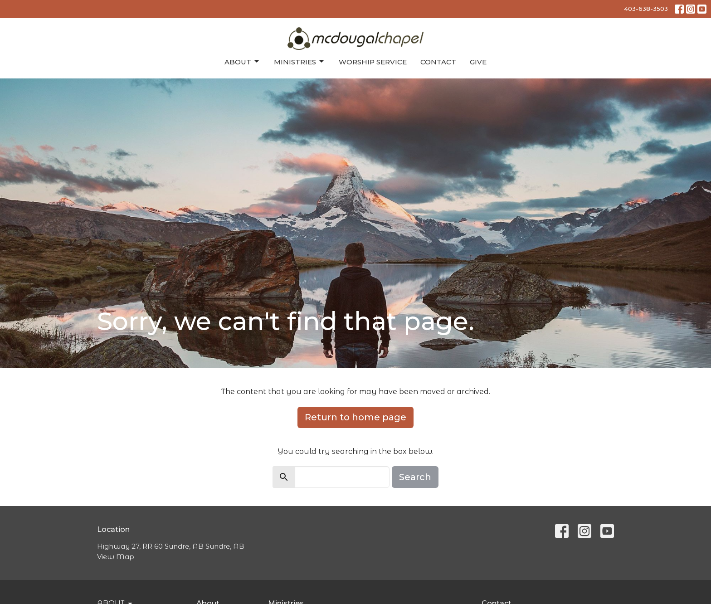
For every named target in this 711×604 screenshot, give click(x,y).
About (242, 61)
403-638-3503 (646, 8)
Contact (438, 62)
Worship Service (373, 62)
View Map (115, 556)
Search (415, 477)
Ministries (299, 61)
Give (478, 62)
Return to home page (355, 417)
